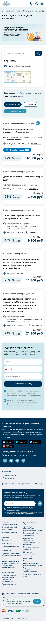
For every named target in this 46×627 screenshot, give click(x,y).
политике (18, 603)
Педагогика (27, 558)
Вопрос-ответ (7, 530)
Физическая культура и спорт (32, 575)
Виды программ (8, 572)
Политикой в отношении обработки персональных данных (21, 509)
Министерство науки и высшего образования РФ (11, 562)
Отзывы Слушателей (9, 527)
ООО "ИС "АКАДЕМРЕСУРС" (13, 434)
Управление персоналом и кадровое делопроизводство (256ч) (21, 217)
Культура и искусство (31, 547)
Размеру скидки (16, 96)
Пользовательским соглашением (19, 405)
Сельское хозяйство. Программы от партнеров (32, 564)
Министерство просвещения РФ (8, 566)
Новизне (37, 93)
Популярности (26, 93)
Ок (37, 601)
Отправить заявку (23, 383)
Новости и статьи (8, 535)
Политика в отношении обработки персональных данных (11, 555)
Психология (27, 561)
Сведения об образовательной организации (8, 542)
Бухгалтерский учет (30, 533)
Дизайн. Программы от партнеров (31, 543)
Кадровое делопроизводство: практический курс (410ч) (18, 131)
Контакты (5, 537)
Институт (5, 522)
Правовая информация (10, 546)
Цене (6, 96)
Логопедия (27, 549)
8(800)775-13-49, (10, 476)
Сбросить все (30, 104)
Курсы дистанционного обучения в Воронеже (22, 593)
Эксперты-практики (9, 532)
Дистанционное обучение (29, 523)
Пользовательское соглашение (8, 550)
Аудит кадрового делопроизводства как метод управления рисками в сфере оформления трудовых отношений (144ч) (21, 264)
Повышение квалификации (14, 254)
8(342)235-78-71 (10, 478)
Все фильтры (11, 104)
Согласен (10, 391)
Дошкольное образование (28, 539)
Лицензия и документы (10, 524)
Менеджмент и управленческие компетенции (29, 554)
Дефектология (28, 535)
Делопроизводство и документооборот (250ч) (23, 178)
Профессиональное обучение (9, 585)
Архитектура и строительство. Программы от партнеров (32, 528)
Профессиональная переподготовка (18, 123)
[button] (6, 369)
